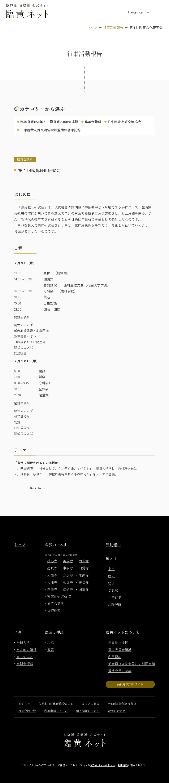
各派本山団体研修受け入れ (56, 704)
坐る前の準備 (26, 649)
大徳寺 (52, 575)
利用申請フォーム (56, 711)
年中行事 (114, 597)
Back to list (38, 488)
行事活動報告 (113, 27)
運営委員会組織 (119, 649)
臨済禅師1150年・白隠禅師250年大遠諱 (49, 121)
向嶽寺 (52, 589)
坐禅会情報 (24, 663)
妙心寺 (52, 560)
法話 (50, 642)
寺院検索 (54, 610)
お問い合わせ (117, 711)
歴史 (111, 575)
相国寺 (68, 582)
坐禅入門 (23, 642)
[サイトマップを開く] (160, 12)
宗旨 (111, 568)
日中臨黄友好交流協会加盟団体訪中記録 (50, 129)
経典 (111, 583)
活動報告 (113, 544)
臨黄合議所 (92, 121)
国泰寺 (84, 589)
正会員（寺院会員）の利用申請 (131, 663)
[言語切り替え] (135, 12)
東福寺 (68, 567)
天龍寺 (52, 582)
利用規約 (114, 656)
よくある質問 (91, 704)
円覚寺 (84, 567)
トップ (92, 27)
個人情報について (88, 711)
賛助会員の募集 (119, 670)
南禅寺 (84, 560)
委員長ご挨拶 (118, 642)
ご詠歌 (113, 590)
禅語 (50, 649)
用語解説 (114, 604)
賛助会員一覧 (27, 711)
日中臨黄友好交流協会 (124, 121)
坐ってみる (24, 656)
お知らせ (24, 704)
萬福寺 (68, 560)
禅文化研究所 (59, 596)
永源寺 (84, 575)
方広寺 (68, 575)
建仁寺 (84, 582)
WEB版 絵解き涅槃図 (122, 704)
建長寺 (52, 567)
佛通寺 (68, 589)
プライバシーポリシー (102, 765)
